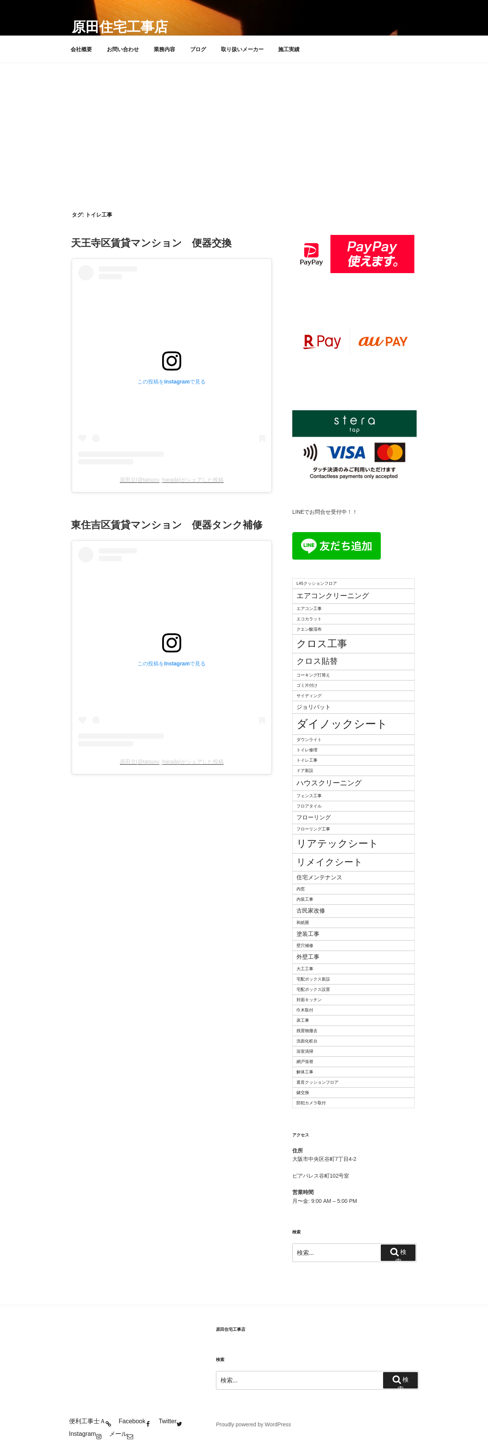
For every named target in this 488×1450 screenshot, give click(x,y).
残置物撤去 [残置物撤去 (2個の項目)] (306, 1030)
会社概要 (81, 49)
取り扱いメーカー (242, 49)
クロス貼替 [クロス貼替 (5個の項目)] (317, 661)
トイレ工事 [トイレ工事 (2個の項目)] (306, 760)
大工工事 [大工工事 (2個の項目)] (304, 968)
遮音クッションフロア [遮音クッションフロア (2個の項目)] (317, 1082)
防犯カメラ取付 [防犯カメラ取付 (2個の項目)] (311, 1102)
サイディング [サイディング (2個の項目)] (309, 695)
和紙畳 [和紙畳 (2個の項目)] (302, 922)
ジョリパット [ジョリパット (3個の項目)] (313, 707)
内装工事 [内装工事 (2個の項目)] (304, 899)
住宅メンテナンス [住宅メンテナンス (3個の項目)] (319, 877)
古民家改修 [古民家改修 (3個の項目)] (310, 910)
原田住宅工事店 (120, 27)
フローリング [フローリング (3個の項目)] (313, 817)
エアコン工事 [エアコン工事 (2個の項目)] (309, 608)
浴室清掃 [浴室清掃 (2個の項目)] (304, 1051)
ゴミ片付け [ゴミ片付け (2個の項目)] (306, 685)
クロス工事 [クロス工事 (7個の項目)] (321, 643)
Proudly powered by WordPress (253, 1424)
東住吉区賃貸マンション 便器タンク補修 (167, 525)
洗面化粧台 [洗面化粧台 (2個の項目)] (306, 1041)
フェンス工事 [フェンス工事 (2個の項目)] (309, 795)
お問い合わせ (123, 49)
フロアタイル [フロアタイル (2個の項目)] (309, 806)
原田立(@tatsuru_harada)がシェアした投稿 (172, 480)
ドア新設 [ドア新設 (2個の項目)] (304, 770)
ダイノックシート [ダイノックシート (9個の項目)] (342, 723)
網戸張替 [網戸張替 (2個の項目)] (304, 1061)
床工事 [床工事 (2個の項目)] (302, 1020)
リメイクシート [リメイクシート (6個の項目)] (329, 862)
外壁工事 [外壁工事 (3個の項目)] (307, 956)
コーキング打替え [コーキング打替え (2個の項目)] (313, 675)
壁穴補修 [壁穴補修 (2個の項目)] (304, 945)
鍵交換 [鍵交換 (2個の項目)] (302, 1092)
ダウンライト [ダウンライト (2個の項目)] (309, 739)
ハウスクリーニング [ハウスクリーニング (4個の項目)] (329, 783)
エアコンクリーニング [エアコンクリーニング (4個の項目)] (332, 596)
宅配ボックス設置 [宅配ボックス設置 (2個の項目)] (313, 989)
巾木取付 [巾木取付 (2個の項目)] (304, 1010)
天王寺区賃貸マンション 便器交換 (151, 243)
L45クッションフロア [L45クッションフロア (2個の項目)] (316, 583)
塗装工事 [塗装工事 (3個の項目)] (307, 934)
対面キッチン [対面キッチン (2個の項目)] (309, 999)
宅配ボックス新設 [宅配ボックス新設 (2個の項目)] (313, 979)
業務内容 (164, 49)
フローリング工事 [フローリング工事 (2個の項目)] (313, 829)
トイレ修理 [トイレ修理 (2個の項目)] (306, 750)
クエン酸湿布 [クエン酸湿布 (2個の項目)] (309, 629)
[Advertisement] (244, 120)
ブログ (198, 49)
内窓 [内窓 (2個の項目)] (300, 889)
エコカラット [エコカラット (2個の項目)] (309, 619)
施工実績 (289, 49)
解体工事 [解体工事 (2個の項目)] (304, 1072)
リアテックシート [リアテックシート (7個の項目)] (337, 843)
